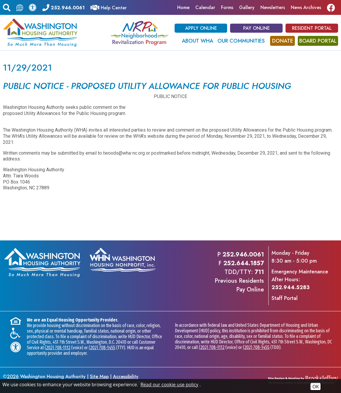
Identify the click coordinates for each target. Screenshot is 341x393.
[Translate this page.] (19, 7)
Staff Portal (284, 298)
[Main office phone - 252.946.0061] (63, 7)
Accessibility (125, 376)
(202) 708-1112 (57, 347)
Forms (227, 7)
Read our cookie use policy (169, 384)
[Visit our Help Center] (109, 7)
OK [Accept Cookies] (315, 386)
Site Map (99, 376)
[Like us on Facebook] (332, 7)
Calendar (205, 7)
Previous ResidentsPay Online (239, 285)
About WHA (197, 41)
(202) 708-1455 (102, 347)
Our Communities (241, 41)
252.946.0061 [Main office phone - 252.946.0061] (243, 254)
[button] (7, 7)
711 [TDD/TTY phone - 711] (259, 272)
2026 (13, 376)
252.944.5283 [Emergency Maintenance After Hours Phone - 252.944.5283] (290, 287)
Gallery (247, 7)
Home (183, 7)
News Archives (306, 7)
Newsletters (272, 7)
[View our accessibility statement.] (32, 7)
